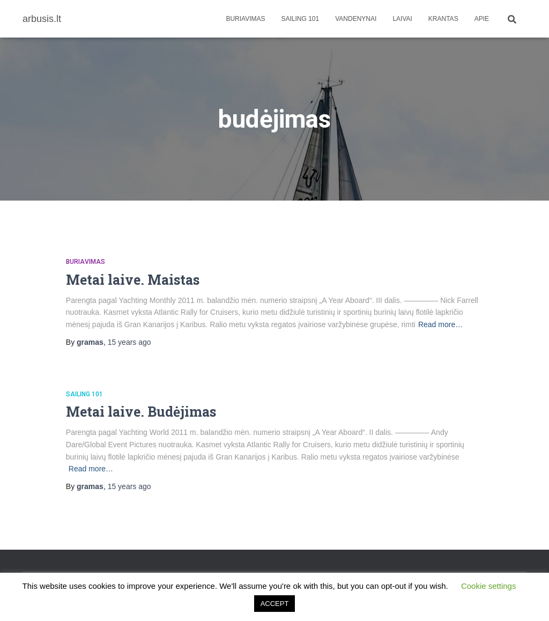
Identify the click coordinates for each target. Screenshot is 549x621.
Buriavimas (245, 19)
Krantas (443, 19)
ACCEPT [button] (275, 604)
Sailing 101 (300, 19)
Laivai (402, 19)
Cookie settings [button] (488, 585)
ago (129, 342)
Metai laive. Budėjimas (141, 411)
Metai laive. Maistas (132, 280)
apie (481, 19)
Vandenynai (355, 19)
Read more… (440, 324)
